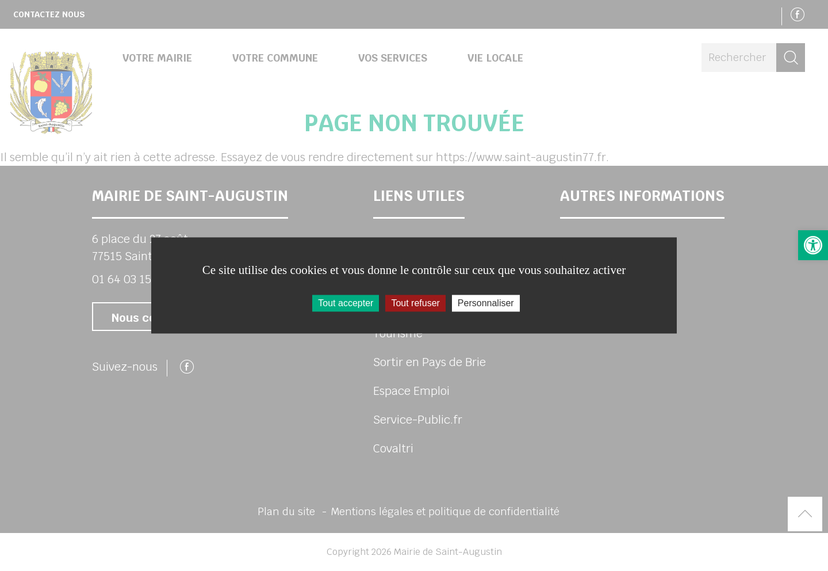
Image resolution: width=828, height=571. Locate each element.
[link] (813, 245)
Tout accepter (345, 303)
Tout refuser (415, 303)
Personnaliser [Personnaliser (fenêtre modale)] (486, 303)
